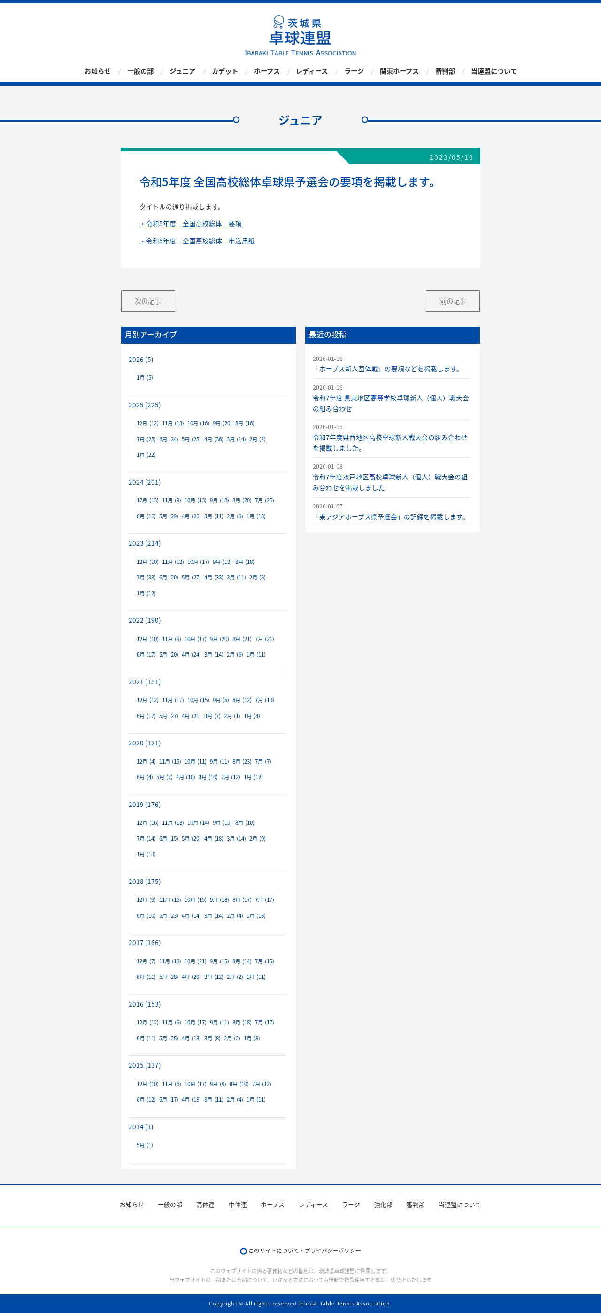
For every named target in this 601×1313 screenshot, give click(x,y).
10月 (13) (196, 500)
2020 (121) (145, 742)
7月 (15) (264, 961)
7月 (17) (264, 900)
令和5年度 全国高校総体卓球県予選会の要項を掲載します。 (289, 181)
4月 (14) (191, 916)
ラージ (354, 71)
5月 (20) (168, 654)
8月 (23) (242, 762)
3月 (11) (213, 516)
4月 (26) (191, 516)
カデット (225, 71)
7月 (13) (264, 700)
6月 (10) (146, 916)
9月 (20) (222, 423)
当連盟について (494, 71)
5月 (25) (191, 439)
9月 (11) (219, 762)
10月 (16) (198, 423)
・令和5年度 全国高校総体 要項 (190, 223)
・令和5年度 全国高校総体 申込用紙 (197, 240)
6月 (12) (146, 1099)
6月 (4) (145, 777)
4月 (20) (191, 977)
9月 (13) (222, 562)
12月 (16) (148, 823)
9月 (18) (219, 500)
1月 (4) (252, 716)
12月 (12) (148, 423)
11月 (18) (173, 823)
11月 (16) (170, 900)
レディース (312, 71)
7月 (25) (146, 439)
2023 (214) (145, 542)
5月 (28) (168, 977)
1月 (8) (252, 1038)
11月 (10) (170, 961)
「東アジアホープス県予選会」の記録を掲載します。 (391, 516)
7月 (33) (146, 577)
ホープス (267, 71)
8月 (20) (242, 500)
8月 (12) (242, 700)
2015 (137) (145, 1065)
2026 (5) (141, 359)
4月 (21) (191, 716)
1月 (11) (256, 654)
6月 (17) (146, 654)
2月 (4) (235, 916)
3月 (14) (236, 439)
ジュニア (182, 71)
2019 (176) (145, 804)
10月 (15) (198, 700)
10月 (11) (196, 762)
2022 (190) (145, 620)
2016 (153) (145, 1003)
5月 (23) (168, 916)
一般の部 (140, 71)
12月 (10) (148, 562)
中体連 (238, 1204)
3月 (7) (212, 716)
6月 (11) (146, 977)
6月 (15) (168, 839)
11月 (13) (173, 423)
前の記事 (453, 301)
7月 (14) (146, 839)
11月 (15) (170, 762)
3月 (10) (208, 777)
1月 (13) (256, 516)
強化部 (383, 1204)
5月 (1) (145, 1145)
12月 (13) (148, 500)
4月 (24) (191, 654)
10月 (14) (198, 823)
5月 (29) (168, 516)
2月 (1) (232, 716)
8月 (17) (242, 900)
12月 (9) (146, 900)
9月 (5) (221, 700)
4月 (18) (213, 839)
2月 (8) (235, 516)
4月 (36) (213, 439)
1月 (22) (146, 455)
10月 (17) (198, 562)
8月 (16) (244, 423)
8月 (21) (242, 639)
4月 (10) (185, 777)
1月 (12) (146, 593)
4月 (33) (213, 577)
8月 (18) (244, 562)
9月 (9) (218, 1084)
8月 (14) (242, 961)
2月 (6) (235, 654)
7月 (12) (261, 1084)
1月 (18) (256, 916)
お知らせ (98, 71)
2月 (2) (257, 439)
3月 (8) (212, 1038)
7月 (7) (263, 762)
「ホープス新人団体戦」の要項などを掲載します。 (388, 368)
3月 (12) (213, 977)
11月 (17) (173, 700)
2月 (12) (230, 777)
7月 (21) (264, 639)
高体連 (205, 1204)
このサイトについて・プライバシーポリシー (304, 1251)
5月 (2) (164, 777)
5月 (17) (168, 1099)
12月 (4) (146, 762)
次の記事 (148, 301)
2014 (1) (141, 1126)
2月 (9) (257, 839)
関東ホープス (399, 71)
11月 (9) (171, 500)
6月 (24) (168, 439)
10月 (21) (196, 961)
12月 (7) (146, 961)
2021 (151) (145, 681)
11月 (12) (173, 562)
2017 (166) (145, 942)
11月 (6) (171, 1022)
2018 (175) (145, 881)
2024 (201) (145, 481)
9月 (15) (222, 823)
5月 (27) (191, 577)
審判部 (445, 71)
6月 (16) (146, 516)
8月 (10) (244, 823)
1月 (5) (145, 378)
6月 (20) (168, 577)
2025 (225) (145, 404)
